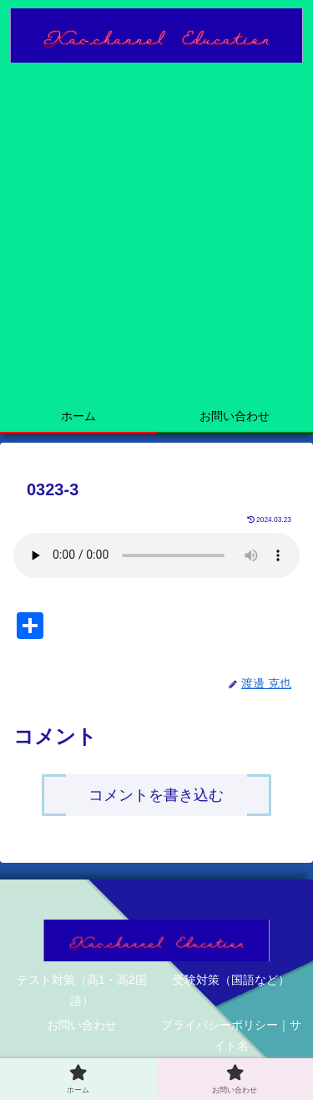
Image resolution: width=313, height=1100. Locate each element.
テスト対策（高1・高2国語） (82, 990)
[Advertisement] (156, 236)
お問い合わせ (82, 1025)
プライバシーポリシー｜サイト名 (231, 1035)
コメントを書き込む (156, 795)
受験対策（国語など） (231, 979)
